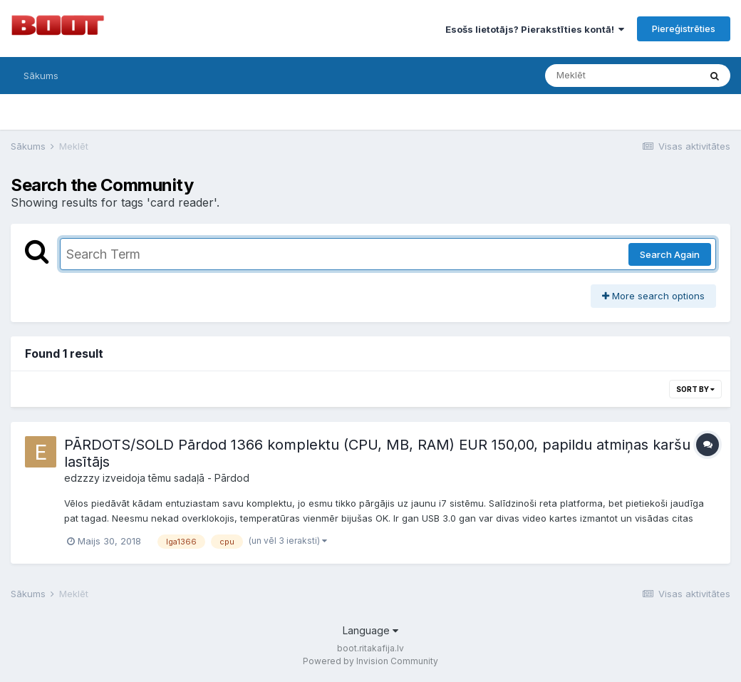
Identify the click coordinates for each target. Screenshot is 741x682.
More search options (653, 295)
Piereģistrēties (683, 28)
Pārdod (231, 478)
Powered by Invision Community (370, 661)
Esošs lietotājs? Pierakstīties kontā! (534, 29)
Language (370, 630)
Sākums (41, 75)
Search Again (670, 254)
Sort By (695, 389)
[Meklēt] (622, 75)
